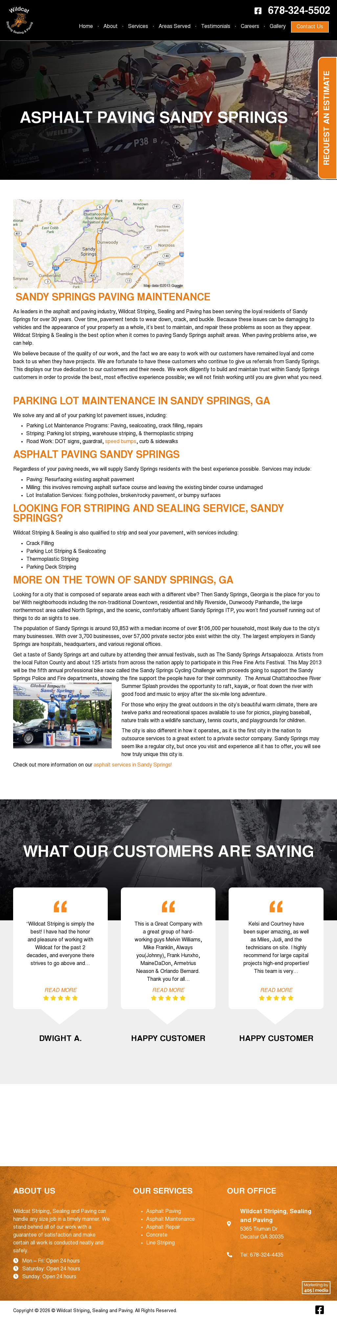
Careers (250, 26)
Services (138, 26)
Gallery (278, 26)
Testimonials (215, 26)
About (110, 26)
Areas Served (175, 26)
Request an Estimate (327, 118)
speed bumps (120, 441)
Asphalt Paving (163, 1211)
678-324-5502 (299, 11)
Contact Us (310, 27)
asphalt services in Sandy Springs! (133, 765)
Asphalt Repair (163, 1227)
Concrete (157, 1235)
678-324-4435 (266, 1255)
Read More (60, 990)
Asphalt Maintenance (170, 1219)
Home (86, 26)
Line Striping (160, 1243)
